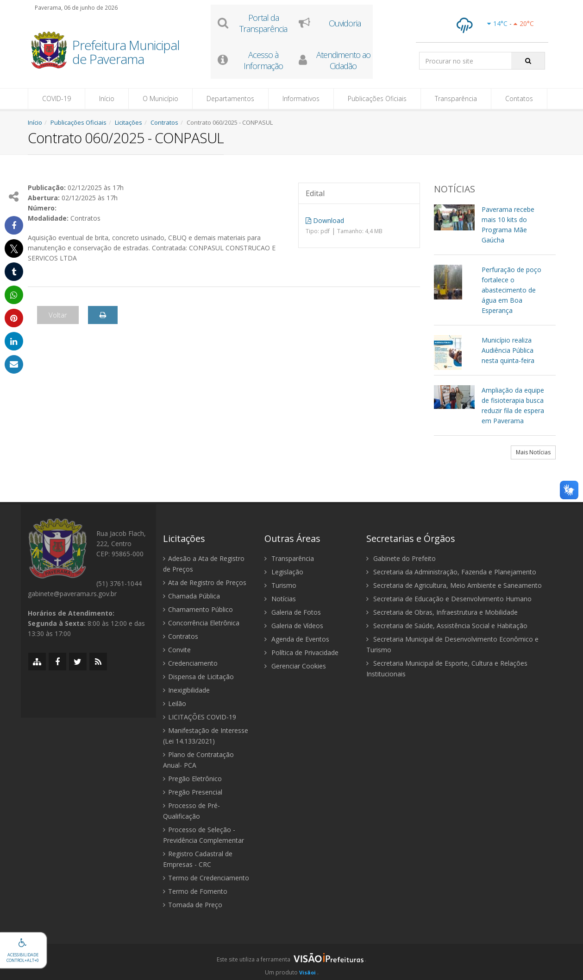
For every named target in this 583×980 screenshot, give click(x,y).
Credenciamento (190, 663)
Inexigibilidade (186, 690)
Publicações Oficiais (377, 98)
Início (106, 98)
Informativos (301, 98)
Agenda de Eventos (296, 639)
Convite (177, 649)
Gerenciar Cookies (295, 666)
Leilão (174, 703)
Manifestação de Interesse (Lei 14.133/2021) (205, 735)
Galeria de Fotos (292, 612)
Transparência (456, 98)
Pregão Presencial (192, 792)
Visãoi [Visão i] (307, 972)
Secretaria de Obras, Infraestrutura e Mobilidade (442, 612)
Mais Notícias (533, 452)
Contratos (164, 122)
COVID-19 (56, 98)
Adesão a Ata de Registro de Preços (203, 563)
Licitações (128, 122)
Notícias (280, 598)
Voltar (58, 314)
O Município (160, 98)
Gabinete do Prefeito (401, 558)
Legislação (283, 571)
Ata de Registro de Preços (204, 582)
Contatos (519, 98)
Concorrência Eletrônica (201, 622)
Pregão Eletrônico (192, 778)
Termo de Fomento (195, 891)
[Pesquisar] (528, 61)
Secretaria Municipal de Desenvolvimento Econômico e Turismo (452, 644)
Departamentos (230, 98)
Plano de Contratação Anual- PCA (198, 760)
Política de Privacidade (301, 652)
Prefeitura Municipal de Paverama (126, 53)
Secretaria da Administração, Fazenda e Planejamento (451, 571)
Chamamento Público (198, 609)
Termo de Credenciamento (206, 877)
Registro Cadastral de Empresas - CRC (197, 859)
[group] (291, 962)
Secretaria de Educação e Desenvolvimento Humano (449, 598)
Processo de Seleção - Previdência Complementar (203, 835)
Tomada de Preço (192, 904)
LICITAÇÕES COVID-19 (199, 717)
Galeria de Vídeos (293, 625)
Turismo (280, 585)
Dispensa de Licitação (198, 676)
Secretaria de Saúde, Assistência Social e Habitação (446, 625)
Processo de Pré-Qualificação (191, 811)
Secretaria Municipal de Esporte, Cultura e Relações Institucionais (446, 668)
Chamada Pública (191, 596)
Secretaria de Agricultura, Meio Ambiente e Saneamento (454, 585)
